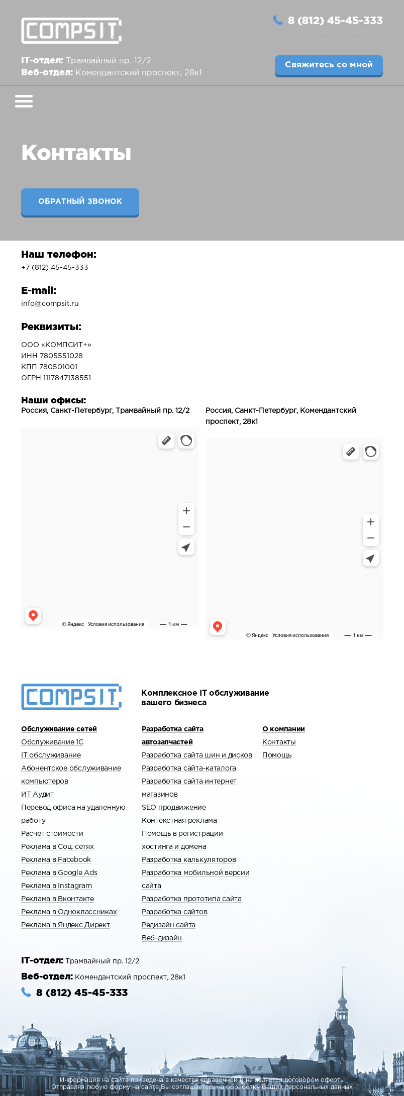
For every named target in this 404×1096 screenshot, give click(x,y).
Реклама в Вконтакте (57, 899)
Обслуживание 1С (52, 742)
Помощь (276, 755)
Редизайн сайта (168, 925)
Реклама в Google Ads (59, 873)
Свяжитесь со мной (329, 65)
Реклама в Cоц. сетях (57, 847)
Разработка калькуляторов (189, 860)
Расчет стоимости (52, 834)
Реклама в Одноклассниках (69, 912)
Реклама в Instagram (56, 886)
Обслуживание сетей (59, 729)
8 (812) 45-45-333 (335, 20)
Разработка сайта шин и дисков (197, 755)
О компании (283, 729)
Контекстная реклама (179, 821)
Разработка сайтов (174, 912)
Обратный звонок (80, 201)
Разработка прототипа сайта (192, 899)
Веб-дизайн (162, 938)
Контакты (279, 742)
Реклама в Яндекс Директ (65, 925)
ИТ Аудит (37, 795)
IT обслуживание (51, 755)
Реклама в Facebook (56, 860)
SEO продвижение (174, 808)
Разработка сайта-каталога (189, 768)
